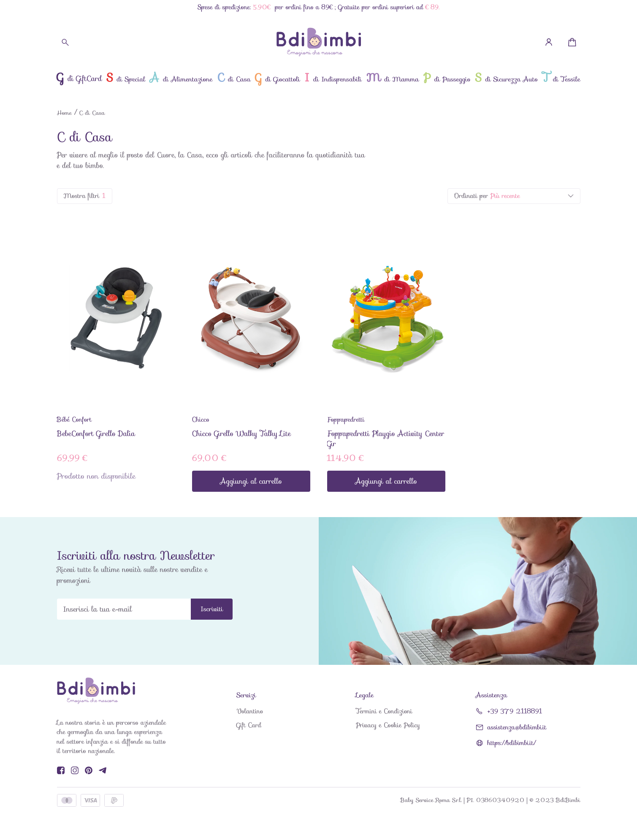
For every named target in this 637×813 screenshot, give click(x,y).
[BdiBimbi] (318, 42)
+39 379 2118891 (515, 711)
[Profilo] (548, 42)
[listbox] (513, 196)
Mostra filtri (85, 196)
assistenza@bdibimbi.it (517, 727)
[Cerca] (65, 42)
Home (64, 112)
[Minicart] (572, 42)
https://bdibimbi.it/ (512, 743)
